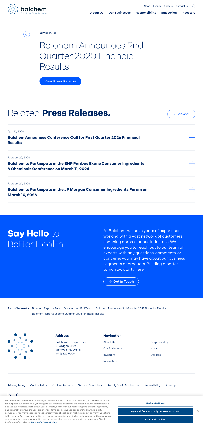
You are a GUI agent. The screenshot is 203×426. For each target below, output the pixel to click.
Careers (168, 6)
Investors (188, 12)
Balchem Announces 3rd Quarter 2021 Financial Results (131, 308)
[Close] (197, 410)
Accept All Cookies (155, 419)
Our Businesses (119, 12)
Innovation (169, 12)
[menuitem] (97, 13)
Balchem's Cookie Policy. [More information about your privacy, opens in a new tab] (44, 422)
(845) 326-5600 (65, 353)
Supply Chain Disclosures (123, 385)
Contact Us (182, 6)
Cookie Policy (38, 385)
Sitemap (170, 385)
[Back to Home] (20, 346)
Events (157, 6)
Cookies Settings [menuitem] (62, 385)
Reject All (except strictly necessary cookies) (155, 411)
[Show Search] (193, 6)
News (147, 6)
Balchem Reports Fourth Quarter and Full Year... (62, 308)
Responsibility (146, 12)
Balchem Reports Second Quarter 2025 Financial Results (68, 313)
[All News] (26, 34)
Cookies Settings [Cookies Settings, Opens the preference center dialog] (155, 403)
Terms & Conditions (90, 385)
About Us (96, 12)
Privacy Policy (16, 385)
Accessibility (152, 385)
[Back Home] (27, 9)
